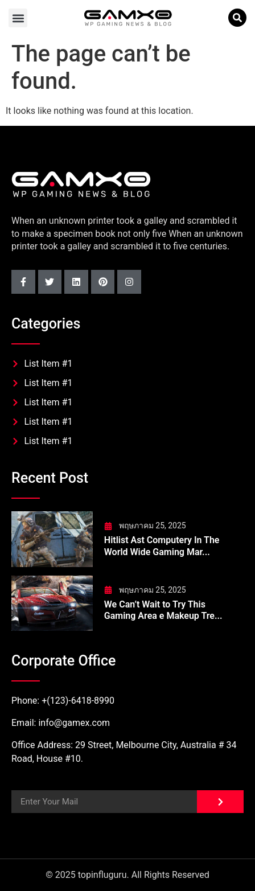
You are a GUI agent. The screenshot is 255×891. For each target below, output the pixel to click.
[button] (18, 18)
